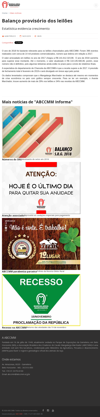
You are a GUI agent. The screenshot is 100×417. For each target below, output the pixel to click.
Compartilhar (7, 42)
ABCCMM (19, 414)
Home (5, 13)
